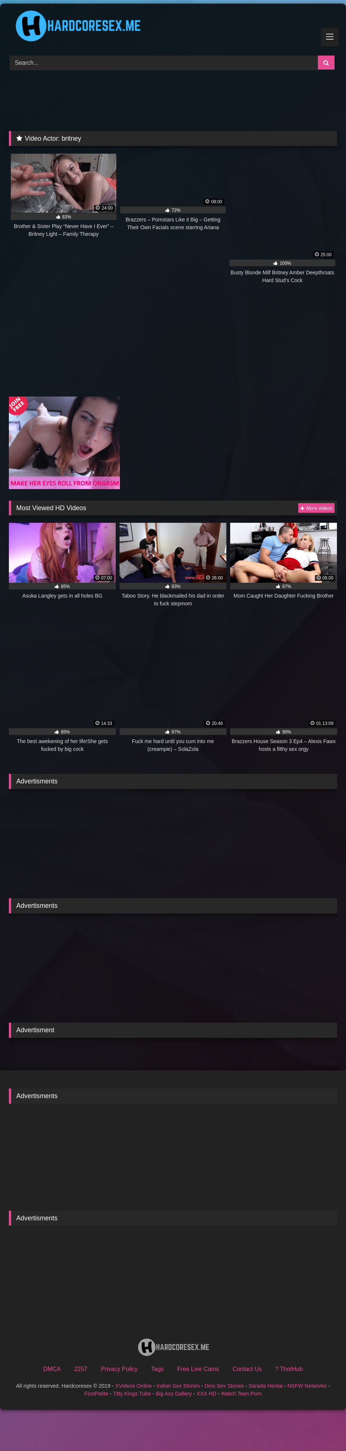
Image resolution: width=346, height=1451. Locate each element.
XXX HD (206, 1394)
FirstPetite (96, 1394)
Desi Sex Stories (224, 1386)
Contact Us (247, 1369)
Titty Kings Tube (132, 1394)
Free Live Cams (198, 1369)
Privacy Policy (119, 1369)
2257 (80, 1369)
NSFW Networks (307, 1386)
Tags (157, 1369)
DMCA (52, 1369)
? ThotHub (289, 1369)
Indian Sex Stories (178, 1386)
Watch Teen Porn (241, 1394)
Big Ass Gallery (174, 1394)
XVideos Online (133, 1386)
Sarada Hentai (266, 1386)
